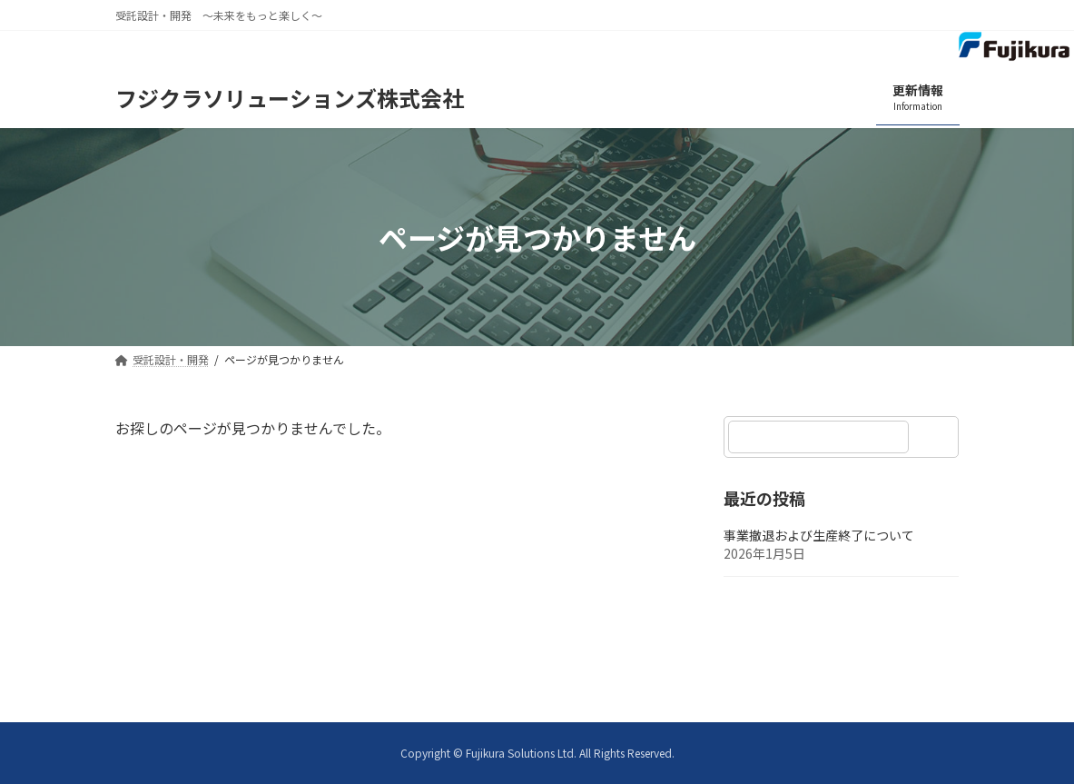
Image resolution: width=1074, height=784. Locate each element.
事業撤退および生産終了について (819, 536)
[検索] (937, 437)
